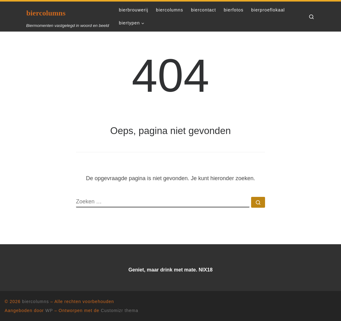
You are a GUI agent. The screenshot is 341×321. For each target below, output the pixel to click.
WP (49, 310)
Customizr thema (119, 310)
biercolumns (35, 301)
